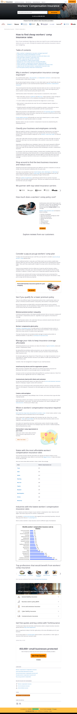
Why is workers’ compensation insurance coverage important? (32, 53)
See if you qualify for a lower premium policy (28, 60)
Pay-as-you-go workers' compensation (23, 676)
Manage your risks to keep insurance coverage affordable (31, 61)
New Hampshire (20, 493)
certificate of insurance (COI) (41, 335)
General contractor (22, 573)
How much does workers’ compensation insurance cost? (27, 673)
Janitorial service (47, 573)
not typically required (49, 111)
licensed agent (31, 634)
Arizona (19, 497)
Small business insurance (9, 29)
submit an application (26, 177)
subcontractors (20, 402)
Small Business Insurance (19, 2)
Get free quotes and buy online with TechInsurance (29, 67)
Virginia (19, 486)
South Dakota (30, 418)
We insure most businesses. (40, 579)
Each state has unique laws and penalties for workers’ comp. (31, 413)
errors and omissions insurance (52, 381)
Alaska (18, 475)
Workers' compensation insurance (24, 684)
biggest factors (47, 457)
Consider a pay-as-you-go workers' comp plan (28, 59)
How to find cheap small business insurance (24, 671)
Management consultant (38, 573)
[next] (60, 190)
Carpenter (55, 573)
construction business (28, 516)
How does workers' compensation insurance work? (26, 675)
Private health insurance (22, 117)
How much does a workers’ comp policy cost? (28, 57)
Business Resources (36, 2)
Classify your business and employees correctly (28, 54)
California (33, 96)
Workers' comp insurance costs (46, 210)
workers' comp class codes (47, 134)
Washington (48, 172)
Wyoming (55, 172)
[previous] (16, 190)
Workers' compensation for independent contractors (26, 669)
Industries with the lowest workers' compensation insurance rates (33, 66)
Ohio (43, 172)
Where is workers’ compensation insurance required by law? (32, 63)
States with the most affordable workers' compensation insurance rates (35, 64)
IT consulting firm (32, 517)
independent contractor (45, 77)
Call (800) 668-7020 (29, 711)
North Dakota (38, 172)
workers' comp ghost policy (23, 328)
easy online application (30, 627)
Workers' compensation (20, 29)
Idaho (18, 471)
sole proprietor (33, 77)
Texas (23, 418)
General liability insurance (23, 688)
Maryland (19, 489)
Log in (65, 1)
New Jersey (19, 500)
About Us (43, 2)
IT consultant (30, 573)
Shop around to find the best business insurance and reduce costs (33, 56)
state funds (36, 173)
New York (40, 96)
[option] (22, 190)
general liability (51, 346)
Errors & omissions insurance (24, 686)
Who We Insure (28, 2)
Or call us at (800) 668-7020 (38, 16)
